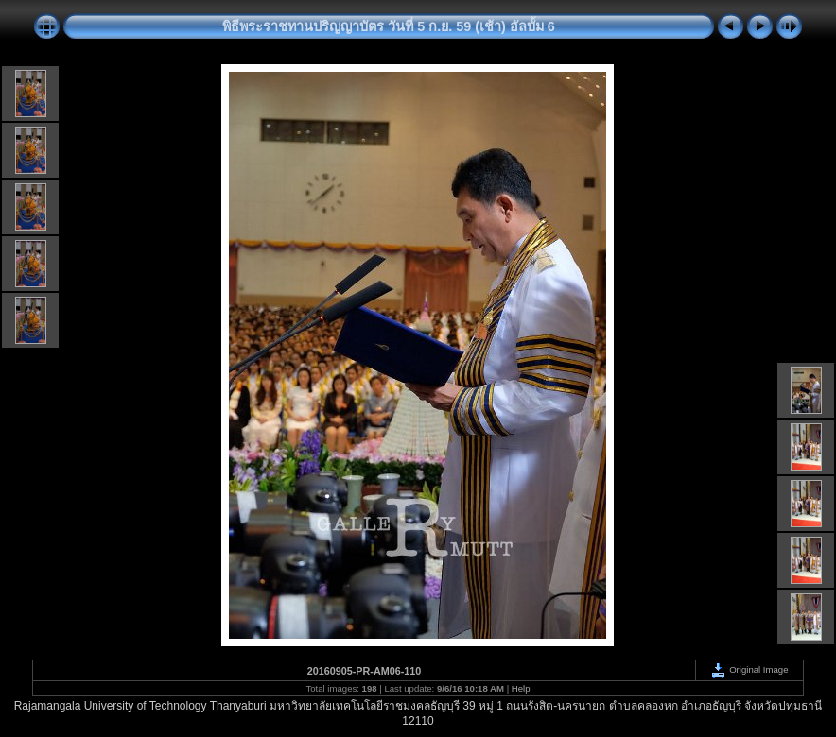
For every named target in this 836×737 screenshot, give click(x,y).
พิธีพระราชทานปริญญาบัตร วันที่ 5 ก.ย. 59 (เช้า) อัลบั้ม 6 (388, 26)
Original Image (749, 669)
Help (521, 688)
